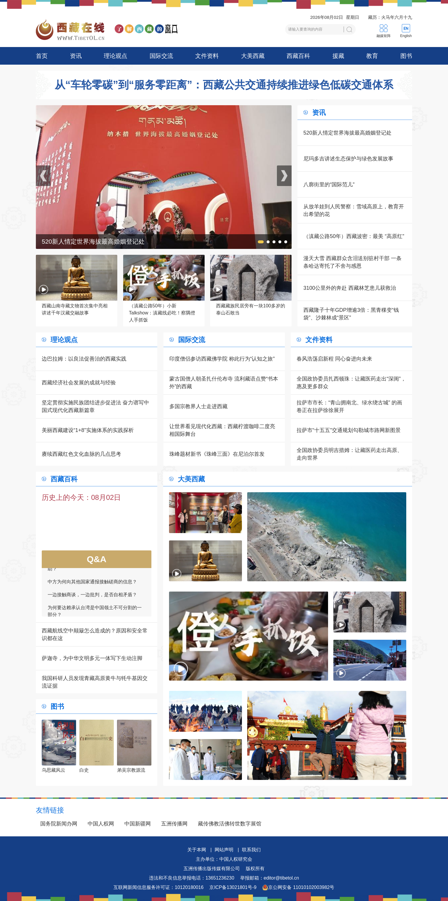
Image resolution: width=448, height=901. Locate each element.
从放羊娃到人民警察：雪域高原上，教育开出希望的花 (353, 210)
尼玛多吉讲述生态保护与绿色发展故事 (348, 159)
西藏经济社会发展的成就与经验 (79, 383)
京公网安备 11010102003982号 (298, 887)
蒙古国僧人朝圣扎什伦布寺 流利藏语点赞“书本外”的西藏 (223, 382)
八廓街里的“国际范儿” (329, 184)
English (406, 36)
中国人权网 (101, 824)
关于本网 (196, 849)
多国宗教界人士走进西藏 (198, 406)
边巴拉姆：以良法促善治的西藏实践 (84, 359)
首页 (42, 56)
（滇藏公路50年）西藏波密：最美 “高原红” (353, 236)
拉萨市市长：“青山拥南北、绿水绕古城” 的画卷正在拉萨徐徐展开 (349, 406)
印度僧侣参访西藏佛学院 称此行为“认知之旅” (222, 359)
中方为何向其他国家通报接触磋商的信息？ (92, 584)
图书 (406, 56)
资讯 (76, 56)
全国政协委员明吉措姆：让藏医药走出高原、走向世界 (349, 454)
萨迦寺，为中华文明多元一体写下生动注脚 (92, 658)
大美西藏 (253, 56)
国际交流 (161, 56)
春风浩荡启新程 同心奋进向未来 (334, 359)
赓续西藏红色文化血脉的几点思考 (81, 454)
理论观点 (115, 56)
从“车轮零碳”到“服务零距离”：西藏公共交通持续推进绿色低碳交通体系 (224, 85)
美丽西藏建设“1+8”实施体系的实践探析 (88, 430)
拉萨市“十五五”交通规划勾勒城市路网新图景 (349, 430)
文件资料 (207, 56)
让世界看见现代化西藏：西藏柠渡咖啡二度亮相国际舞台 (222, 430)
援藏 (338, 56)
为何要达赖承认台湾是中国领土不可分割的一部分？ (95, 613)
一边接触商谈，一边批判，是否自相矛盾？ (92, 596)
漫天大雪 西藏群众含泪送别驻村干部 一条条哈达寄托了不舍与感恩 (352, 262)
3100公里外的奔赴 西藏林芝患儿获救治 (349, 288)
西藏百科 (298, 56)
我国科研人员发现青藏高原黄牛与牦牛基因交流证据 (95, 682)
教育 (372, 56)
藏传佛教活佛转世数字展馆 (229, 824)
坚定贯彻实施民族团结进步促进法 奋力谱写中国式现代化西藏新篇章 (95, 406)
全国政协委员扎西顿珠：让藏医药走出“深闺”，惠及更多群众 (351, 382)
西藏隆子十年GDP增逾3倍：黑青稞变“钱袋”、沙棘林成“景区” (351, 314)
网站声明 (224, 849)
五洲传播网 (174, 824)
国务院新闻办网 (58, 824)
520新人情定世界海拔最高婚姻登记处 (347, 133)
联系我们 (251, 849)
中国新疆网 (137, 824)
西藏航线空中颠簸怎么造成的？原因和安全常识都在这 (95, 634)
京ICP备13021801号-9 (232, 887)
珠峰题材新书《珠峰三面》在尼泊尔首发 (217, 454)
